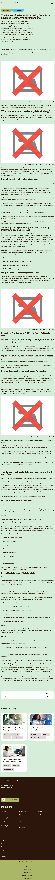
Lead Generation (18, 10)
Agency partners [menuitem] (23, 821)
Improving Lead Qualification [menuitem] (8, 829)
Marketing (46, 734)
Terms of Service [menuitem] (27, 878)
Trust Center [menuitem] (4, 856)
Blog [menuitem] (2, 850)
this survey (11, 49)
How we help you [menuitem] (6, 814)
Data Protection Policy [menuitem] (27, 875)
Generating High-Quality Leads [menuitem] (7, 832)
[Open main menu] (52, 2)
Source (51, 101)
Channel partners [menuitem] (23, 824)
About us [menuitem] (40, 814)
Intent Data (7, 737)
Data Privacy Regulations (38, 737)
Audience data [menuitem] (5, 843)
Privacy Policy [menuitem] (27, 872)
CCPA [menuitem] (27, 866)
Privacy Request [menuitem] (27, 869)
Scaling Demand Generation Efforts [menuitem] (8, 821)
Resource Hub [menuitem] (5, 847)
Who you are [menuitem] (22, 814)
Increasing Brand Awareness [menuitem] (8, 818)
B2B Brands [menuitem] (22, 827)
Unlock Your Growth (11, 799)
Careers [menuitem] (40, 821)
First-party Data (6, 10)
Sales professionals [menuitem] (24, 818)
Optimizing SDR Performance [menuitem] (9, 826)
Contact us (37, 678)
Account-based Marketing (11, 734)
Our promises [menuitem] (41, 818)
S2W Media (48, 693)
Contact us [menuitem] (4, 853)
